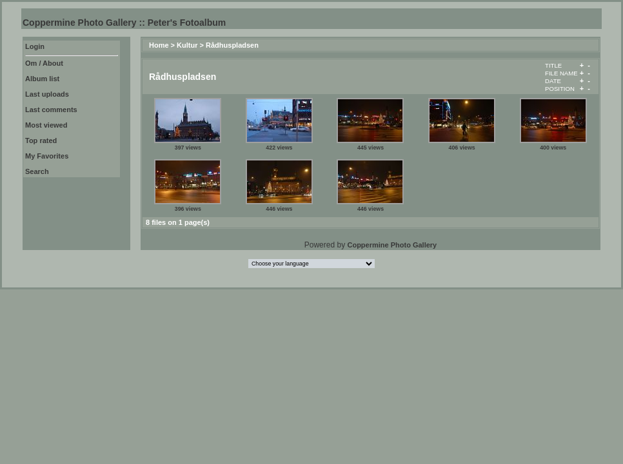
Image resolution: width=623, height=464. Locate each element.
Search (37, 171)
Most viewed (46, 125)
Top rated (41, 140)
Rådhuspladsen (232, 45)
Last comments (51, 109)
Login (34, 46)
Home (159, 45)
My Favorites (46, 156)
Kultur (187, 45)
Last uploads (47, 94)
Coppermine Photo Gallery (392, 245)
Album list (42, 78)
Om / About (44, 63)
